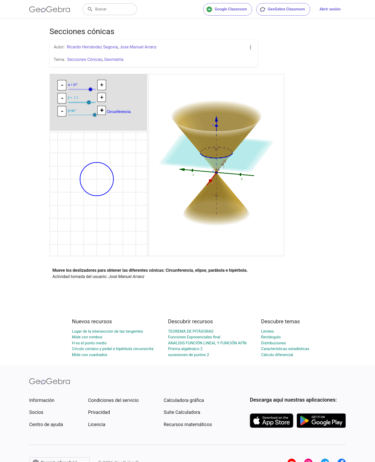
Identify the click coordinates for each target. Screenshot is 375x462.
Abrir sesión (330, 9)
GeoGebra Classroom (282, 9)
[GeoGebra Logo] (49, 9)
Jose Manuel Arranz (138, 47)
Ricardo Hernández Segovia (92, 47)
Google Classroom (226, 9)
